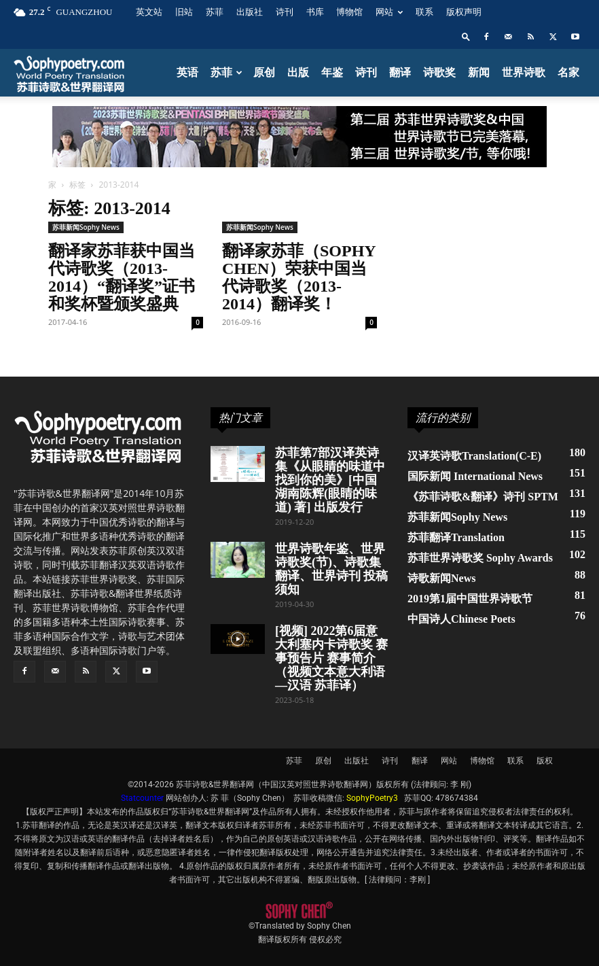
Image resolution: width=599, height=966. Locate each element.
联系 (424, 12)
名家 (568, 72)
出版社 (249, 12)
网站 (389, 12)
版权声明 (464, 12)
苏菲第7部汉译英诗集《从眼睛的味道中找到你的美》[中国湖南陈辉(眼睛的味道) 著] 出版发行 (330, 480)
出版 (298, 72)
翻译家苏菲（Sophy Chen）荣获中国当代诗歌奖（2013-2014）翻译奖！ (299, 277)
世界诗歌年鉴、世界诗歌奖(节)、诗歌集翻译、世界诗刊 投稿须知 (331, 569)
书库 (315, 12)
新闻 (479, 72)
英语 (187, 72)
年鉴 (332, 72)
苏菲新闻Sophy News (86, 227)
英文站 (149, 12)
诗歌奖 (439, 72)
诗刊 (284, 12)
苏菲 (214, 12)
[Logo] (70, 73)
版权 (545, 760)
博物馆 (349, 12)
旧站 (184, 12)
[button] (466, 36)
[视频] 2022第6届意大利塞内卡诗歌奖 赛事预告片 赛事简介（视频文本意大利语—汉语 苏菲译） (331, 658)
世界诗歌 (523, 72)
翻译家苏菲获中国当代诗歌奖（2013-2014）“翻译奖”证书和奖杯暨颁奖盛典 (121, 277)
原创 (264, 72)
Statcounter (142, 798)
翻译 (400, 72)
